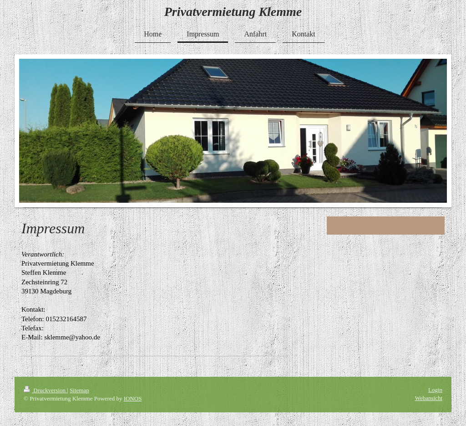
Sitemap (79, 390)
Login (435, 389)
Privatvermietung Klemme (233, 12)
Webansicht (428, 398)
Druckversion (45, 390)
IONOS (133, 398)
